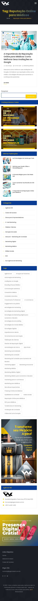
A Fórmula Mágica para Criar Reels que (23, 175)
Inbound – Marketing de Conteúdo (16, 237)
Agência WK (9, 208)
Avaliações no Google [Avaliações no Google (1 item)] (11, 281)
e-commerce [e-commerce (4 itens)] (29, 300)
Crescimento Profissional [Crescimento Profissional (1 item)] (12, 300)
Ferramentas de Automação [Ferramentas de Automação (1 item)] (14, 336)
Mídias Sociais (9, 251)
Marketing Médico (29, 66)
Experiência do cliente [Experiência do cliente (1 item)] (12, 332)
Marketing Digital (10, 241)
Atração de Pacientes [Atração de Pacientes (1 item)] (23, 274)
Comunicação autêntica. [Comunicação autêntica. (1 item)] (12, 289)
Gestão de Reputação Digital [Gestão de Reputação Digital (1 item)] (14, 343)
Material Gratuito (7, 559)
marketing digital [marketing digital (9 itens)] (10, 365)
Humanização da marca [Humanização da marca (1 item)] (12, 347)
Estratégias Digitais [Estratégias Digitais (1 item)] (11, 328)
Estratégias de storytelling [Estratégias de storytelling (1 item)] (13, 321)
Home (8, 18)
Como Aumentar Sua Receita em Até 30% (23, 183)
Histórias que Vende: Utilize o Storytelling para (21, 167)
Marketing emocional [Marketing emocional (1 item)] (26, 365)
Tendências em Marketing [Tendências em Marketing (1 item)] (13, 406)
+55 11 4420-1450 (10, 505)
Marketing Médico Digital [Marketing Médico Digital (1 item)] (12, 372)
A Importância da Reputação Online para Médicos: (23, 191)
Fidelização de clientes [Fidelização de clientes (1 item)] (12, 340)
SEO (6, 256)
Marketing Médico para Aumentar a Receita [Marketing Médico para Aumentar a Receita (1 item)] (18, 376)
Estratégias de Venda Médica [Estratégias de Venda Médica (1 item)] (14, 325)
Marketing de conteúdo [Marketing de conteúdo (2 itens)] (12, 355)
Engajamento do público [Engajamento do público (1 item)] (12, 304)
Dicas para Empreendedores (14, 217)
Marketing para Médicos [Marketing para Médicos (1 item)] (12, 383)
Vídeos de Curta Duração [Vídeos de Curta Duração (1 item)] (13, 413)
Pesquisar (4, 91)
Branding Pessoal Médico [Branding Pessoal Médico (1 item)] (12, 285)
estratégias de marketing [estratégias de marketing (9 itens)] (13, 307)
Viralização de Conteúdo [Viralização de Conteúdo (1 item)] (12, 410)
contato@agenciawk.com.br (11, 571)
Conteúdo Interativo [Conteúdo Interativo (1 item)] (11, 296)
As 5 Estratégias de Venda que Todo (23, 158)
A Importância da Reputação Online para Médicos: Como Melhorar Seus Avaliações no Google (18, 58)
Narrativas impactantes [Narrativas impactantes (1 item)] (12, 387)
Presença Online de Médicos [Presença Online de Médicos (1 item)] (13, 391)
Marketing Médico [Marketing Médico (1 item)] (10, 368)
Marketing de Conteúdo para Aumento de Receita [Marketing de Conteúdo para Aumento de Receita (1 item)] (18, 359)
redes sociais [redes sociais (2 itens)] (28, 395)
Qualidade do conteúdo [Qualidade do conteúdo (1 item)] (12, 395)
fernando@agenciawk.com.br (14, 502)
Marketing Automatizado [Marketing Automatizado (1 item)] (12, 351)
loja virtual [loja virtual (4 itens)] (27, 347)
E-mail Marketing (10, 222)
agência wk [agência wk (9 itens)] (8, 274)
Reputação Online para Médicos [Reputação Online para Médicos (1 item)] (15, 398)
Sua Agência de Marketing (13, 261)
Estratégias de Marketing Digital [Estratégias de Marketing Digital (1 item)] (15, 311)
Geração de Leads (11, 232)
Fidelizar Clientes (10, 227)
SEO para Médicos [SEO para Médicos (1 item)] (10, 402)
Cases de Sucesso (11, 213)
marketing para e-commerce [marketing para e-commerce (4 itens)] (14, 380)
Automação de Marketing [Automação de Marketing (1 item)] (13, 277)
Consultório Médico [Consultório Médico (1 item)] (11, 292)
